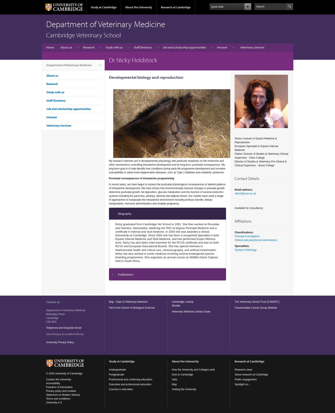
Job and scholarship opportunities (184, 47)
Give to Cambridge (182, 374)
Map (174, 384)
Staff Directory (143, 47)
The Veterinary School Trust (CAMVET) (257, 301)
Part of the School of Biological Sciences (132, 307)
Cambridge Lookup (182, 301)
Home (50, 47)
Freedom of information (59, 387)
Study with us (114, 47)
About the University (138, 7)
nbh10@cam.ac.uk (245, 193)
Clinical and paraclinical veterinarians (256, 240)
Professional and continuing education (130, 379)
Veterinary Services (252, 47)
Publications (126, 274)
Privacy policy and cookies (61, 391)
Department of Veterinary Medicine (69, 66)
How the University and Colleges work (193, 369)
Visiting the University (184, 389)
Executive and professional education (130, 384)
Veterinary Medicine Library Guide (191, 311)
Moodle (176, 305)
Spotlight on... (242, 384)
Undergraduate (117, 369)
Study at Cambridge (103, 7)
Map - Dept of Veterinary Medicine (128, 301)
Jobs (174, 379)
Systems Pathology (246, 249)
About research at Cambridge (251, 374)
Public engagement (246, 379)
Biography (124, 214)
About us (66, 47)
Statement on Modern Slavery (63, 394)
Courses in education (121, 389)
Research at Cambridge (176, 7)
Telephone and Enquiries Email (63, 327)
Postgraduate (116, 374)
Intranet (222, 47)
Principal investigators (247, 236)
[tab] (167, 214)
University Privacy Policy (60, 342)
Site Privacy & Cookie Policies (65, 334)
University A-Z (54, 402)
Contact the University (58, 379)
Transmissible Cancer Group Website (256, 307)
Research (89, 47)
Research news (243, 369)
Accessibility (53, 383)
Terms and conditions (58, 398)
